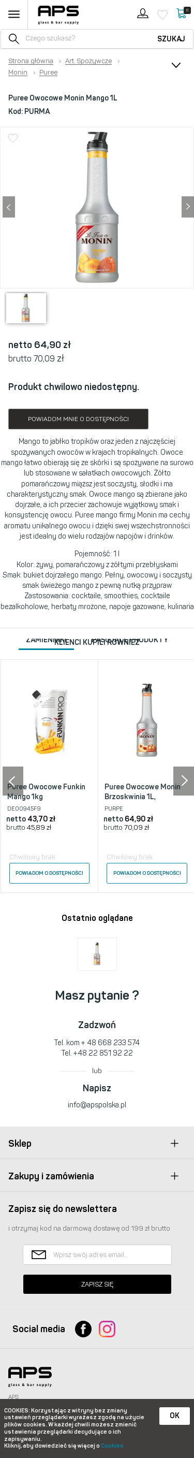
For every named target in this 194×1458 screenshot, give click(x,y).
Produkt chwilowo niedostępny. (73, 387)
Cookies (112, 1445)
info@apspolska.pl (97, 1105)
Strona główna (30, 61)
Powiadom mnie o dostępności (78, 419)
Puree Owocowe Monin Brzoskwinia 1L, (143, 792)
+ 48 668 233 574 (110, 1042)
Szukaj (171, 39)
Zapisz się (97, 1284)
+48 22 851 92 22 (103, 1053)
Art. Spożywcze (88, 61)
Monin (17, 72)
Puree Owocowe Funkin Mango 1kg (46, 792)
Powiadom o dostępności (49, 873)
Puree (48, 72)
